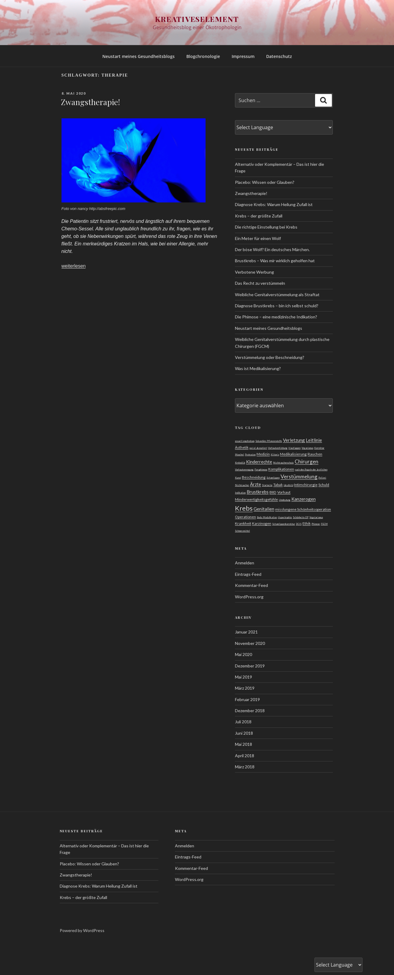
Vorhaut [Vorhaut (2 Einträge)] (283, 492)
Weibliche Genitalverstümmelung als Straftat (277, 294)
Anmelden (244, 562)
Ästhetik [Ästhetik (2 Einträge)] (241, 447)
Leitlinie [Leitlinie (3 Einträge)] (314, 440)
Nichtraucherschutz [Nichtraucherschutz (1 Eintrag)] (283, 462)
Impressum (243, 56)
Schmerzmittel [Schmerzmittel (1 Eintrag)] (242, 530)
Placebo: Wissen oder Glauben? (264, 182)
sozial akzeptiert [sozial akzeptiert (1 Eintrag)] (258, 447)
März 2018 (244, 766)
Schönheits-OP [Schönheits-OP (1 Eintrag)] (300, 517)
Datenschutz (279, 56)
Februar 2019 (247, 699)
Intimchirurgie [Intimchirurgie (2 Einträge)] (305, 484)
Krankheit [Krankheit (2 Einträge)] (243, 523)
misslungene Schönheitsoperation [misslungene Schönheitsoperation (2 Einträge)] (303, 509)
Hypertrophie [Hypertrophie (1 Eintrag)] (285, 517)
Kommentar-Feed (251, 585)
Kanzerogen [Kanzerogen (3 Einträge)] (303, 499)
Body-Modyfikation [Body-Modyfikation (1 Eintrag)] (267, 517)
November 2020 (250, 643)
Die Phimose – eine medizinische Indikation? (276, 316)
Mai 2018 (243, 744)
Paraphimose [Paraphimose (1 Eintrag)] (260, 469)
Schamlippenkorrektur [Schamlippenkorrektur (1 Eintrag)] (283, 523)
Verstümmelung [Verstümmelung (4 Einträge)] (299, 476)
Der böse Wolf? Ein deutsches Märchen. (272, 249)
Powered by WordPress (82, 930)
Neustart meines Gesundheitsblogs (138, 56)
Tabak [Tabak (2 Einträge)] (278, 484)
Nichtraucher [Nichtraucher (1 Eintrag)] (242, 485)
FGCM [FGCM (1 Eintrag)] (324, 523)
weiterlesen (74, 266)
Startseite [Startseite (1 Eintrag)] (267, 485)
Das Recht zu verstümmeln (260, 283)
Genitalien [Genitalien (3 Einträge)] (264, 509)
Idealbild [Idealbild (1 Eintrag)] (288, 485)
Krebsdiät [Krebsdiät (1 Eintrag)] (240, 462)
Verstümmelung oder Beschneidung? (269, 357)
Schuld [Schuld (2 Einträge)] (323, 484)
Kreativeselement (197, 19)
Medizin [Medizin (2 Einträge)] (263, 454)
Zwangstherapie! (90, 102)
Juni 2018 (244, 733)
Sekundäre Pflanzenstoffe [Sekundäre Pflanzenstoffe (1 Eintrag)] (268, 440)
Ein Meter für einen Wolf (258, 238)
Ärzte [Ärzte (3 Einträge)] (255, 484)
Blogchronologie (203, 56)
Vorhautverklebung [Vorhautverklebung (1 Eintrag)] (277, 447)
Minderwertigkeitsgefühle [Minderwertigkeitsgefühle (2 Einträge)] (256, 499)
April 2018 (244, 755)
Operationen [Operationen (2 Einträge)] (245, 517)
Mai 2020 (243, 654)
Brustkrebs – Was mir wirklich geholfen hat (275, 260)
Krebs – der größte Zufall (258, 215)
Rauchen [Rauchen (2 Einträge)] (315, 454)
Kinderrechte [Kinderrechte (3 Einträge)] (259, 461)
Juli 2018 (243, 721)
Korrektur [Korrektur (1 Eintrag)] (319, 447)
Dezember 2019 (250, 665)
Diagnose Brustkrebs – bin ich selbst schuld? (276, 305)
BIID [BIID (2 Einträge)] (272, 492)
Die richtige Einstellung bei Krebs (266, 226)
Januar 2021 (246, 631)
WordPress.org (249, 596)
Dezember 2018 (250, 710)
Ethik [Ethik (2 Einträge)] (306, 523)
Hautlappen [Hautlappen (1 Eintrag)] (294, 447)
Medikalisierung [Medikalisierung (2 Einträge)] (293, 454)
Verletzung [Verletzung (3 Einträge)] (294, 440)
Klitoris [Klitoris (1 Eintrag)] (275, 454)
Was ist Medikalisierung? (258, 368)
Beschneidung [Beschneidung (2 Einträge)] (254, 477)
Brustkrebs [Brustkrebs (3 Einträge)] (258, 491)
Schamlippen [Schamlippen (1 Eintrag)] (273, 477)
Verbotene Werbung (254, 272)
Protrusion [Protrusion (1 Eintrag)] (250, 454)
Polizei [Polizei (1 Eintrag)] (322, 477)
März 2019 (244, 688)
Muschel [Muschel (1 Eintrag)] (239, 454)
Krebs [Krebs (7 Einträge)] (244, 508)
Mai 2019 (243, 676)
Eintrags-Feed (248, 574)
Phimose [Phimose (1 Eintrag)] (315, 523)
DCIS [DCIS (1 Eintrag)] (299, 523)
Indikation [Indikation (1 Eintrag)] (240, 492)
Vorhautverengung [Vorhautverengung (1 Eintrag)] (244, 469)
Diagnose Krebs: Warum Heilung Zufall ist (274, 204)
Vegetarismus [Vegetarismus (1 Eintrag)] (316, 517)
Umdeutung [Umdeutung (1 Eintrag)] (284, 499)
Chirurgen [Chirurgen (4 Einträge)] (306, 461)
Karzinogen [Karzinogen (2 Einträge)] (261, 523)
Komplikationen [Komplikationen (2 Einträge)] (281, 469)
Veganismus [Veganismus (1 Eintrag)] (307, 447)
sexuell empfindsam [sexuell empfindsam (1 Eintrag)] (244, 440)
